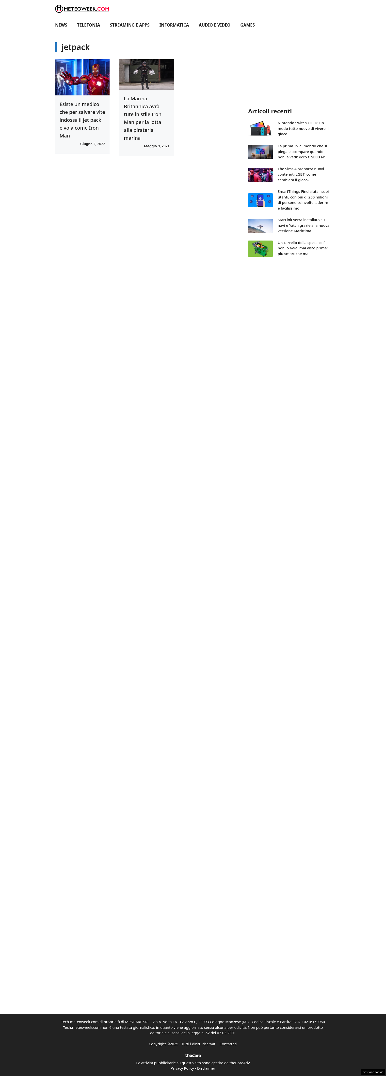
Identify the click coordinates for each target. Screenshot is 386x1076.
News (61, 25)
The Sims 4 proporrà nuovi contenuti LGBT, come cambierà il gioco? (301, 174)
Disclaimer (206, 1068)
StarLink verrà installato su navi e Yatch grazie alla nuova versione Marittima (303, 225)
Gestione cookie (373, 1072)
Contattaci (228, 1043)
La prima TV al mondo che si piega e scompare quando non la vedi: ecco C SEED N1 (302, 151)
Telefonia (88, 25)
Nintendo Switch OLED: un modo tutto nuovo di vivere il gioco (303, 128)
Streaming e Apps (130, 25)
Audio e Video (215, 25)
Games (247, 25)
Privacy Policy (182, 1068)
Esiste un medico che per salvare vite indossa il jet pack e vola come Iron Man (82, 120)
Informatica (174, 25)
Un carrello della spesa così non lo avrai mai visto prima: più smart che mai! (303, 248)
